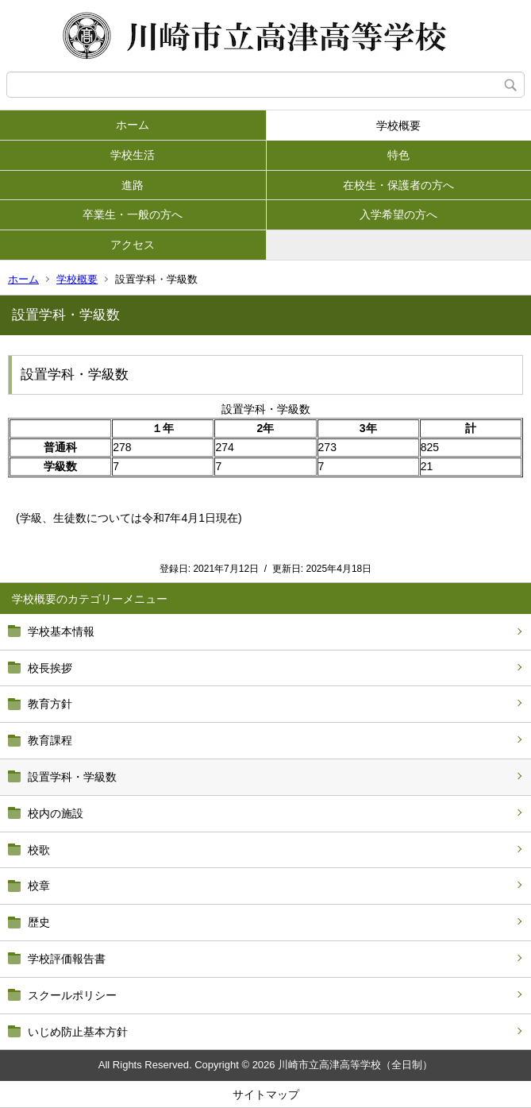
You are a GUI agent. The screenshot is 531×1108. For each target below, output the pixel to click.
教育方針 (50, 703)
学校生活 (132, 155)
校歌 (39, 850)
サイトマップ (266, 1094)
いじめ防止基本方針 (78, 1031)
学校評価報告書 (67, 958)
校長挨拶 (50, 668)
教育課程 (50, 740)
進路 (132, 185)
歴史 (39, 922)
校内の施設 (55, 813)
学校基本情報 (61, 631)
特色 (398, 155)
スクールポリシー (72, 995)
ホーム (132, 124)
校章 (39, 885)
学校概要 (398, 125)
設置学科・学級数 (72, 776)
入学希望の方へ (398, 214)
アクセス (132, 244)
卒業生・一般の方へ (133, 214)
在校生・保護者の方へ (398, 185)
